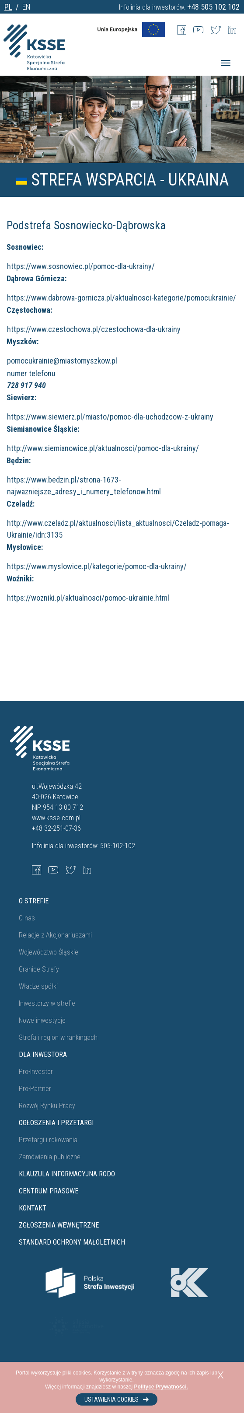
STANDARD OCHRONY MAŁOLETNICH (72, 1242)
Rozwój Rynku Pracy (47, 1106)
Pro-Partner (35, 1088)
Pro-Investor (36, 1071)
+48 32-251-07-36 (56, 828)
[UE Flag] (131, 29)
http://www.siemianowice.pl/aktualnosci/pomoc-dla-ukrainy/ (103, 448)
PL (8, 6)
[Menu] (225, 63)
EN (26, 6)
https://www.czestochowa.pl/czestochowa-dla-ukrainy (94, 329)
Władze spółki (38, 986)
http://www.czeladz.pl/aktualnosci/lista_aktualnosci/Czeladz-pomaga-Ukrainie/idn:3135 (118, 528)
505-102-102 (117, 846)
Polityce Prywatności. (161, 1387)
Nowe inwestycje (42, 1020)
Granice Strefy (39, 969)
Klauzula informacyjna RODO (67, 1174)
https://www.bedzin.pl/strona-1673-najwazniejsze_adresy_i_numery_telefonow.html (84, 485)
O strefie (34, 901)
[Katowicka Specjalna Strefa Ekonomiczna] (34, 56)
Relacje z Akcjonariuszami (55, 935)
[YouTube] (53, 869)
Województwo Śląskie (48, 952)
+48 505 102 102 (213, 6)
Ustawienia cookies (116, 1399)
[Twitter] (215, 29)
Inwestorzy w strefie (47, 1003)
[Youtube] (198, 29)
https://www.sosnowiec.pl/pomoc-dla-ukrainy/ (81, 266)
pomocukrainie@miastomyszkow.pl (64, 360)
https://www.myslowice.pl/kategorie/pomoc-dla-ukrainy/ (97, 566)
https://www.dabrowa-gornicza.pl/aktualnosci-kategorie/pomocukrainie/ (121, 297)
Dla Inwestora (43, 1054)
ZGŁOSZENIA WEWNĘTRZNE (59, 1225)
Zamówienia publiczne (49, 1157)
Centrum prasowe (48, 1191)
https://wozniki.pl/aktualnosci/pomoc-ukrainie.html (88, 597)
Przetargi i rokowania (48, 1140)
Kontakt (32, 1208)
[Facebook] (181, 29)
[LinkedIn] (232, 29)
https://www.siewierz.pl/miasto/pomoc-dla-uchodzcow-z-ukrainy (110, 416)
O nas (27, 918)
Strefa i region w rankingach (58, 1037)
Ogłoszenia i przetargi (56, 1123)
